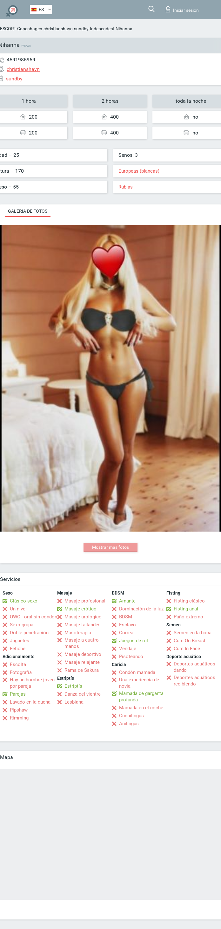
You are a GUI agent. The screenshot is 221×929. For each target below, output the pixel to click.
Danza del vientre (82, 694)
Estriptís (73, 686)
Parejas (18, 694)
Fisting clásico (189, 601)
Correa (126, 633)
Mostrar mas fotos (110, 547)
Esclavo (127, 625)
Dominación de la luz (141, 609)
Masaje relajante (82, 662)
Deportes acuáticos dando (194, 667)
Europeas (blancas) (138, 171)
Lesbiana (74, 702)
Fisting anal (186, 609)
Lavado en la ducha (30, 702)
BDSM (125, 617)
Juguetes (19, 640)
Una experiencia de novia (139, 683)
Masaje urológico (83, 617)
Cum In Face (187, 648)
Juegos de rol (133, 640)
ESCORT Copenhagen (21, 28)
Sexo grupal (22, 625)
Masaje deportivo (82, 654)
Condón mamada (137, 672)
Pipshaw (19, 710)
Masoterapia (77, 633)
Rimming (19, 718)
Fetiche (17, 648)
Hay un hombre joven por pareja (32, 683)
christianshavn (58, 28)
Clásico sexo (23, 601)
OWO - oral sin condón (33, 617)
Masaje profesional (84, 601)
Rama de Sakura (81, 670)
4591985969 (21, 60)
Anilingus (129, 723)
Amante (127, 601)
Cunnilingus (131, 716)
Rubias (125, 187)
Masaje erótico (80, 609)
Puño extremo (188, 617)
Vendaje (127, 648)
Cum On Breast (189, 640)
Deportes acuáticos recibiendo (194, 681)
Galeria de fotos (27, 211)
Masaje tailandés (82, 625)
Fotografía (21, 672)
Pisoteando (131, 656)
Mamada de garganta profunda (141, 697)
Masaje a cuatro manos (81, 643)
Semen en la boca (192, 633)
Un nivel (18, 609)
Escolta (18, 664)
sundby (81, 28)
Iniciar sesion (182, 9)
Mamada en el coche (141, 708)
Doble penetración (29, 633)
